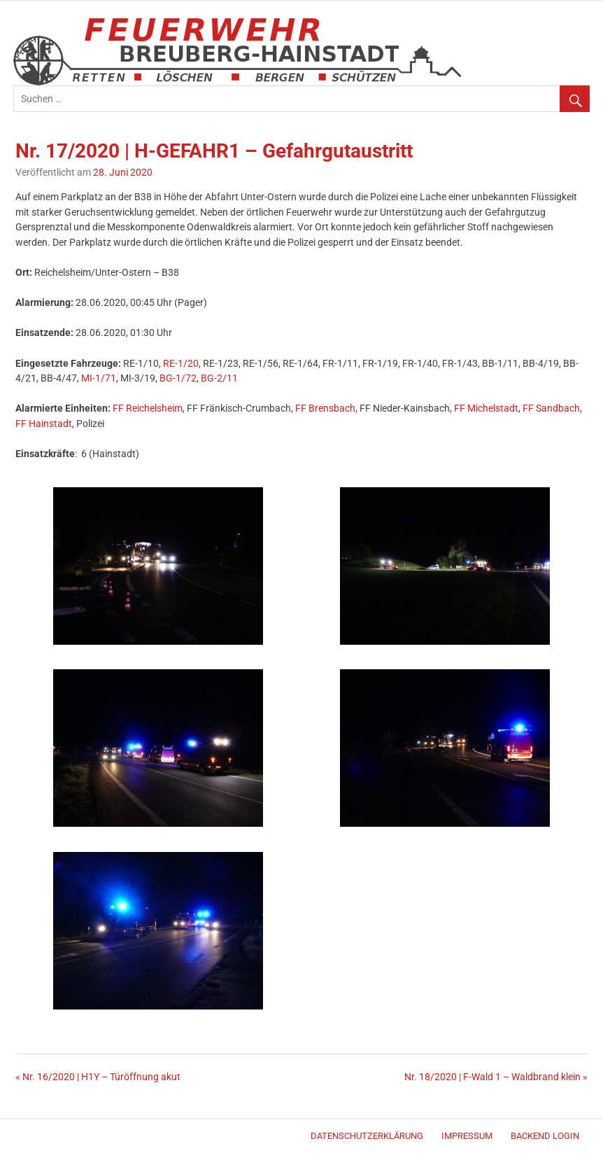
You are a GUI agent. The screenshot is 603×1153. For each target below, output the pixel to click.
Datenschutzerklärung (367, 1136)
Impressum (466, 1136)
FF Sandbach (551, 408)
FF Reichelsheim (148, 408)
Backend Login (545, 1136)
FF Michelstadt (486, 408)
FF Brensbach (325, 408)
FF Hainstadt (43, 424)
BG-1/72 (178, 378)
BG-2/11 (219, 378)
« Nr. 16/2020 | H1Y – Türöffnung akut (97, 1077)
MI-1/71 (98, 378)
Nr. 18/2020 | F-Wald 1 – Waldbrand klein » (496, 1077)
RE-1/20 (181, 364)
